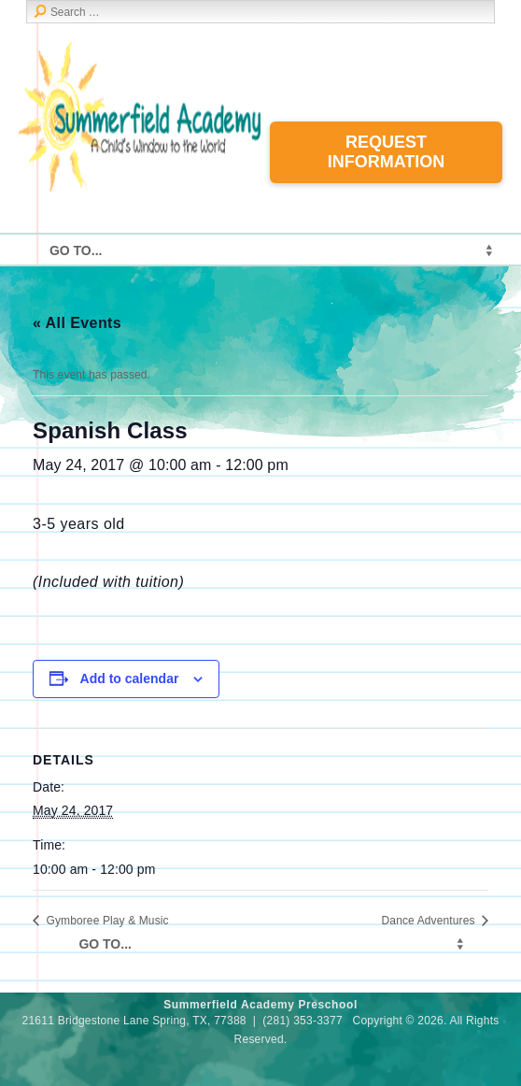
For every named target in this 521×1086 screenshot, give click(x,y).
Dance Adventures (430, 920)
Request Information (386, 152)
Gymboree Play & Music (106, 920)
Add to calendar (129, 678)
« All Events (77, 323)
